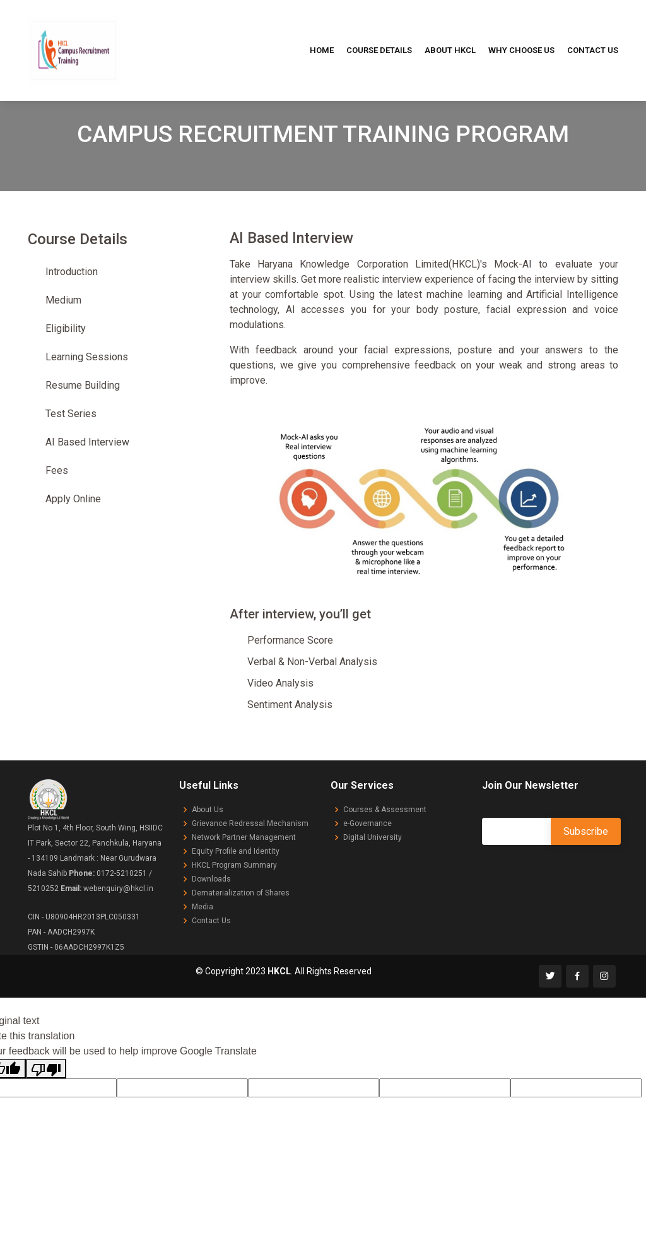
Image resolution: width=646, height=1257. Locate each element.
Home (322, 50)
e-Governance (367, 823)
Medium (63, 300)
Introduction (71, 272)
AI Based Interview (87, 442)
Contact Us (592, 50)
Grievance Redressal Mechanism (250, 823)
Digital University (372, 837)
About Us (207, 809)
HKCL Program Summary (234, 865)
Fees (56, 470)
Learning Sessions (86, 357)
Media (202, 907)
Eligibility (65, 328)
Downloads (211, 879)
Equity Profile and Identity (235, 851)
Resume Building (82, 385)
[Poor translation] (46, 1068)
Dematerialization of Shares (241, 893)
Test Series (71, 414)
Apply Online (73, 499)
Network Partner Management (244, 837)
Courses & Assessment (384, 809)
